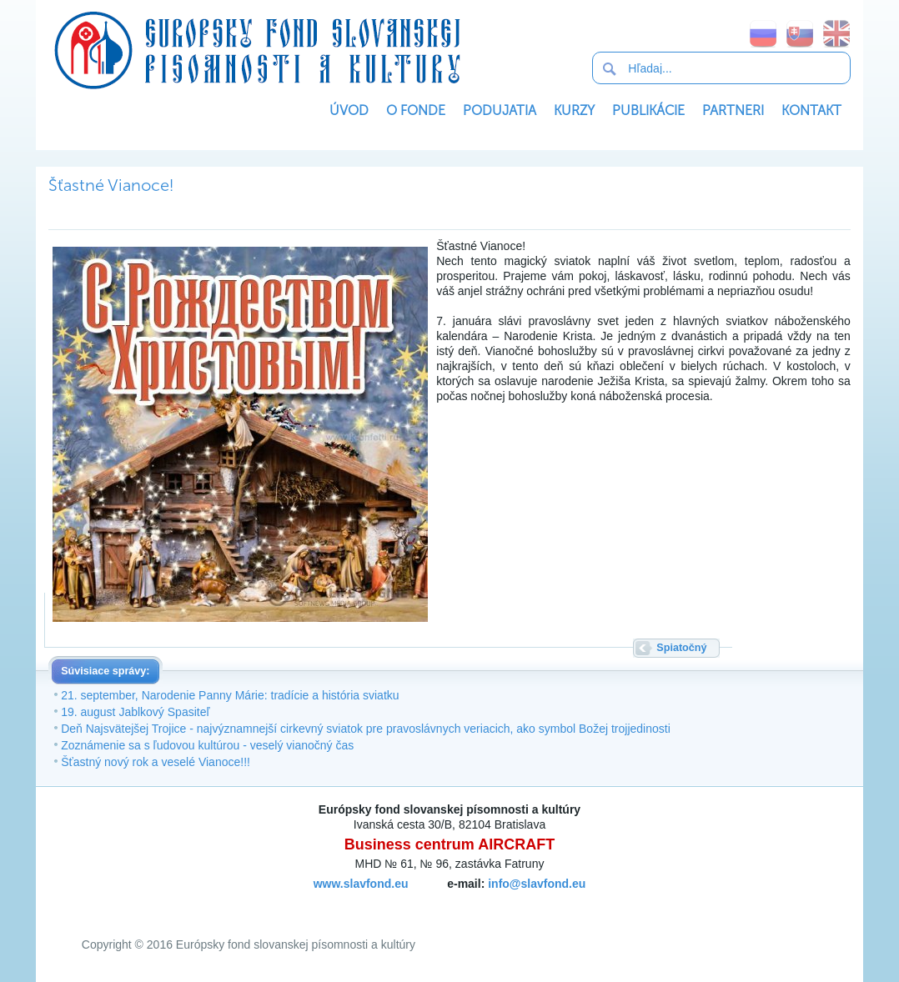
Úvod (349, 110)
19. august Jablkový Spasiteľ (135, 712)
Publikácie (648, 110)
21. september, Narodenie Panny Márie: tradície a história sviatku (230, 695)
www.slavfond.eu (361, 883)
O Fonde (415, 110)
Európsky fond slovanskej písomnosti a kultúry (256, 50)
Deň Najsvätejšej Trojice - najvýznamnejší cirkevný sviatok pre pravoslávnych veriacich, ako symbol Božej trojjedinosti (365, 728)
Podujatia (499, 110)
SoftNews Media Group (475, 902)
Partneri (733, 110)
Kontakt (811, 110)
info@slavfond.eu (536, 883)
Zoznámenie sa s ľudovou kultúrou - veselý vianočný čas (207, 745)
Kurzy (574, 110)
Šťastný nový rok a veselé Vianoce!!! (155, 762)
